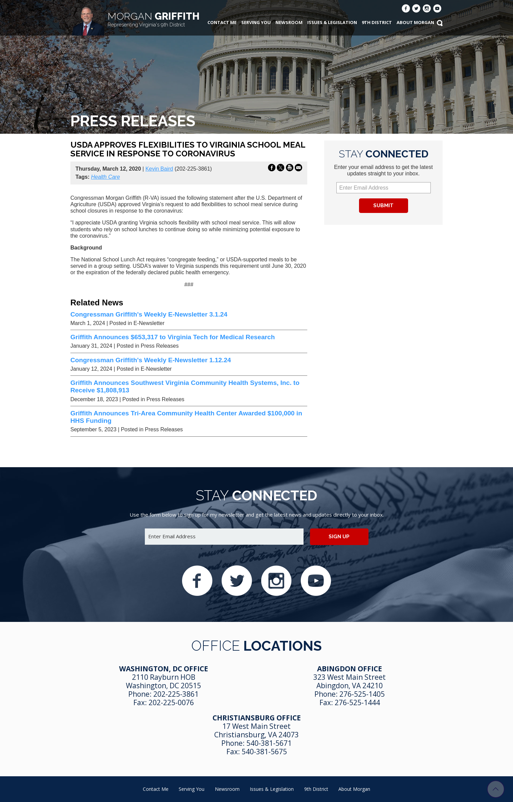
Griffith (154, 19)
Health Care (105, 177)
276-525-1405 (362, 694)
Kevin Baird (159, 169)
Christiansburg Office (257, 717)
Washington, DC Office (163, 668)
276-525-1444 (357, 702)
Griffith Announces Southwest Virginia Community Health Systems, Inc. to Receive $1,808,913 (184, 386)
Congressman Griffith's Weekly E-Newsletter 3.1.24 (148, 314)
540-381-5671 (269, 743)
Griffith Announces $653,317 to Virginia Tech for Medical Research (172, 337)
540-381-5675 (264, 751)
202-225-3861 (176, 694)
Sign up (339, 537)
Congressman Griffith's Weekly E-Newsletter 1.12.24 (150, 360)
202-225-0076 (171, 702)
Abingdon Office (349, 668)
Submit (383, 205)
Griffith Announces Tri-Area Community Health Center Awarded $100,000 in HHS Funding (186, 417)
